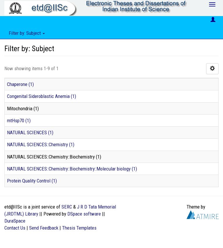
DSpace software (84, 214)
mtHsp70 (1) (19, 120)
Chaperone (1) (20, 84)
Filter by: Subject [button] (27, 33)
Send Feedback (43, 228)
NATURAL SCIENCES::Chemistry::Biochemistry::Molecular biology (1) (72, 169)
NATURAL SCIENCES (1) (30, 132)
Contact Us (14, 228)
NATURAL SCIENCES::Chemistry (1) (40, 144)
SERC (67, 207)
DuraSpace (14, 221)
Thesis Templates (79, 228)
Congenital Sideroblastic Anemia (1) (41, 96)
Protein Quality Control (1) (32, 181)
